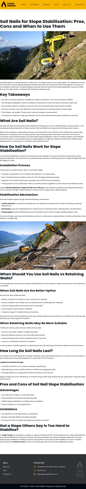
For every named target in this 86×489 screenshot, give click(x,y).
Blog (57, 5)
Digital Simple (61, 486)
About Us (66, 5)
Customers (34, 5)
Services (46, 5)
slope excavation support (62, 137)
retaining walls (13, 328)
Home (23, 5)
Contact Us (80, 5)
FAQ (4, 470)
